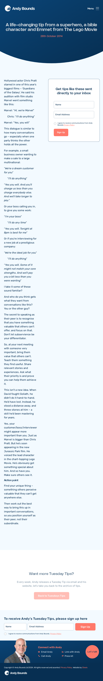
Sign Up (61, 132)
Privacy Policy (69, 125)
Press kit (67, 656)
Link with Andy (71, 652)
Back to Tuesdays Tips (51, 601)
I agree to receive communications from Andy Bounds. (75, 124)
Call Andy (44, 656)
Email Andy (45, 652)
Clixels (84, 667)
